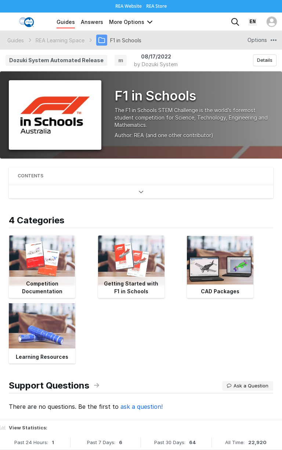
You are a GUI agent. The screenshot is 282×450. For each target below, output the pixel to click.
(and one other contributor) (179, 135)
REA (139, 135)
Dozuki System (160, 64)
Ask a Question (247, 386)
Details (264, 60)
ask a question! (141, 406)
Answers (92, 22)
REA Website (128, 6)
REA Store (156, 6)
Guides (66, 22)
